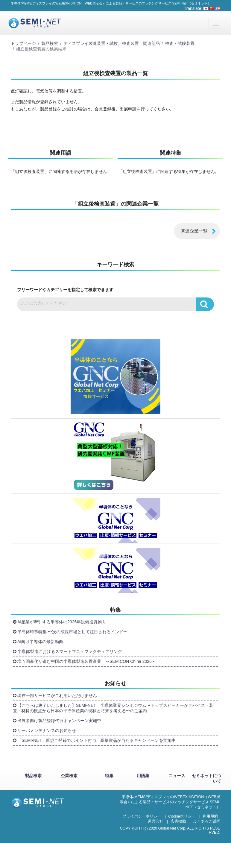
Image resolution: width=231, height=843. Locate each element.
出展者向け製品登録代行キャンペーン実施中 (59, 720)
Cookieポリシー (181, 816)
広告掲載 (178, 821)
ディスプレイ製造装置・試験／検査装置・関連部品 (111, 43)
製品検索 (49, 43)
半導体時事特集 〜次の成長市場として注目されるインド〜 (72, 631)
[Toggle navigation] (216, 23)
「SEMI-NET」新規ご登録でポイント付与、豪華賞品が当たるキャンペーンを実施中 (96, 740)
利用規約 (210, 816)
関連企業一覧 (194, 230)
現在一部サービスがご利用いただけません (57, 695)
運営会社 (155, 821)
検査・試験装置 (179, 43)
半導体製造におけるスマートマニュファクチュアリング (70, 651)
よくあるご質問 (206, 821)
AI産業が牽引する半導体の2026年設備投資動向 (61, 621)
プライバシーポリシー (141, 816)
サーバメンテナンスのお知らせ (46, 730)
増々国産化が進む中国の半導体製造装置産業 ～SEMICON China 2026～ (86, 661)
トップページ (23, 43)
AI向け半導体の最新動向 (40, 641)
